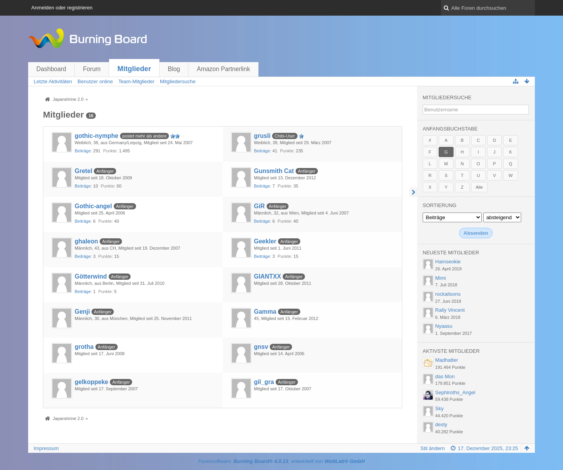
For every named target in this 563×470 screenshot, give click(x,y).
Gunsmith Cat (274, 171)
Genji (82, 311)
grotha (84, 346)
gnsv (261, 346)
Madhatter (446, 360)
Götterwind (91, 276)
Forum (91, 69)
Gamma (265, 311)
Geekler (265, 241)
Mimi (440, 278)
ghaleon (86, 241)
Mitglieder (134, 69)
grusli (262, 135)
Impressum (46, 448)
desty (441, 424)
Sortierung (439, 205)
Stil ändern (432, 448)
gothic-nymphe (96, 135)
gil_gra (264, 382)
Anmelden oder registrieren (62, 8)
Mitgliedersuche (447, 97)
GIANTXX (267, 276)
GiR (259, 206)
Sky (439, 408)
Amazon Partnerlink (223, 69)
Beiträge (83, 150)
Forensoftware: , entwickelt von (281, 461)
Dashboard (51, 69)
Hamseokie (448, 261)
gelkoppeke (91, 382)
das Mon (445, 376)
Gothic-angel (93, 206)
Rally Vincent (450, 310)
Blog (174, 69)
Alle (479, 187)
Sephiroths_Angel (455, 392)
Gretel (83, 171)
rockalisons (448, 294)
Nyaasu (443, 326)
